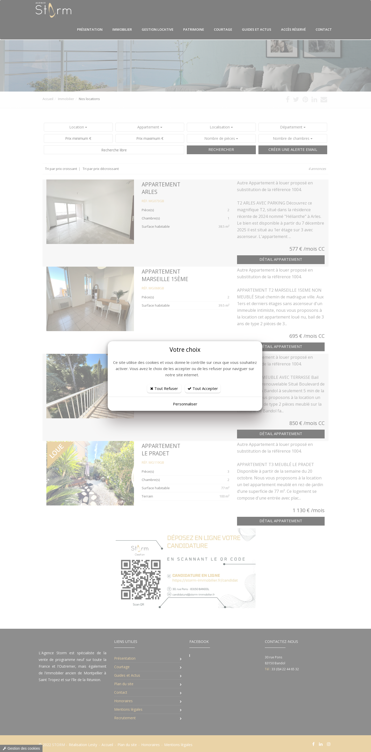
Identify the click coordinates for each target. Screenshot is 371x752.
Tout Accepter (203, 388)
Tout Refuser (164, 388)
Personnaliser (185, 403)
